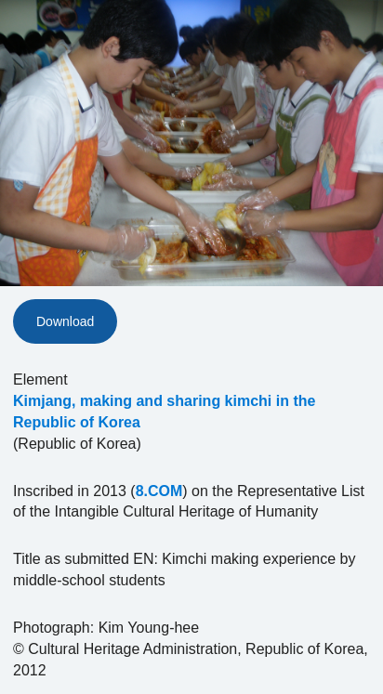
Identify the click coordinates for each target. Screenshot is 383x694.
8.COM (159, 491)
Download (65, 321)
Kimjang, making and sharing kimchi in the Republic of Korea (164, 411)
